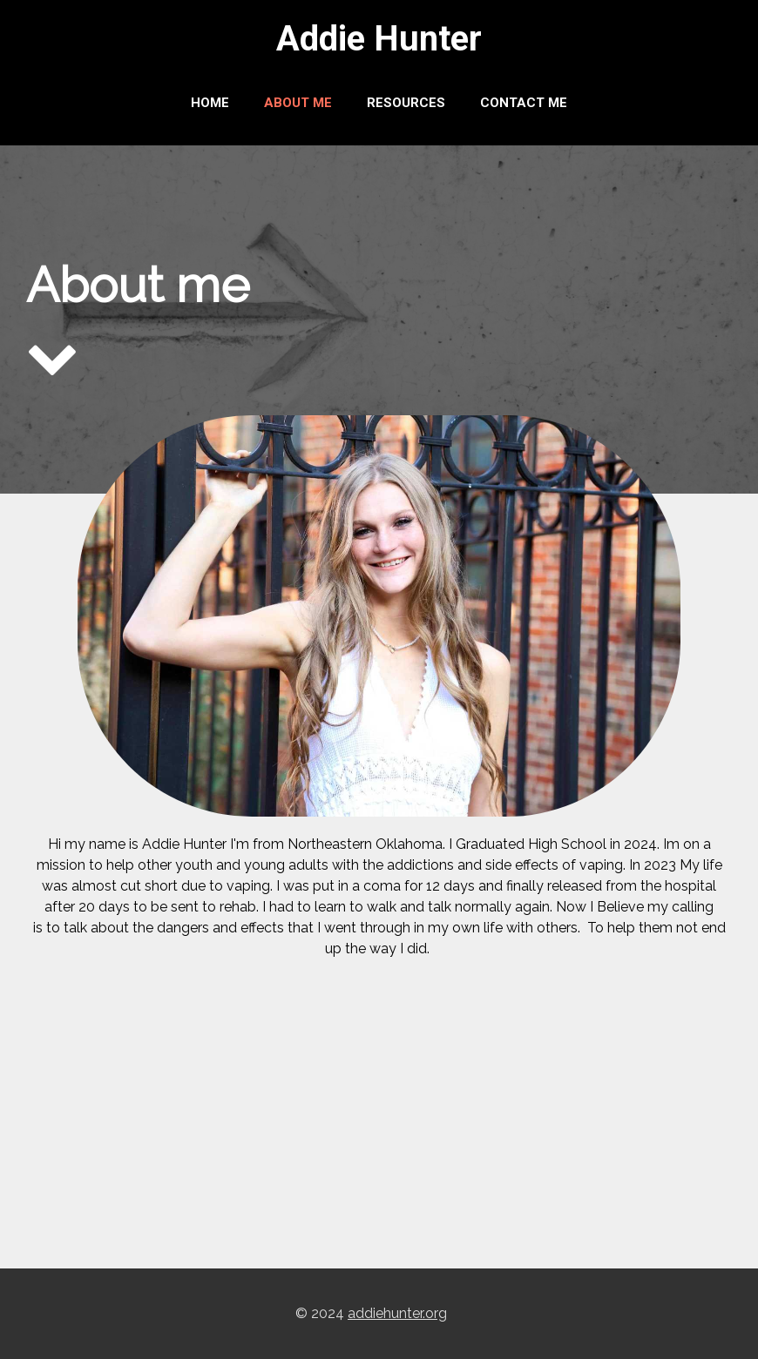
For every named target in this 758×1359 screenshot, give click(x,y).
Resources (406, 103)
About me (298, 103)
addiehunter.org (397, 1313)
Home (210, 103)
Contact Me (523, 103)
